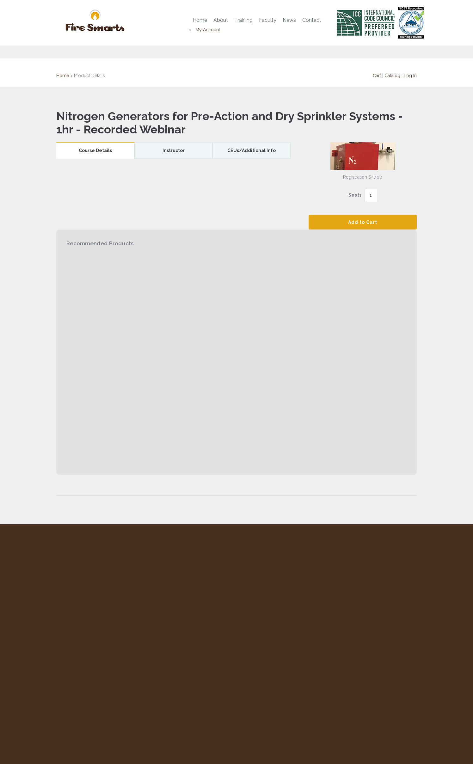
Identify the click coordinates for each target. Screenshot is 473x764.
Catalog (392, 75)
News (289, 20)
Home (200, 20)
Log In (410, 75)
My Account (207, 29)
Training (243, 20)
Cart (377, 75)
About (220, 20)
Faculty (267, 20)
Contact (311, 20)
